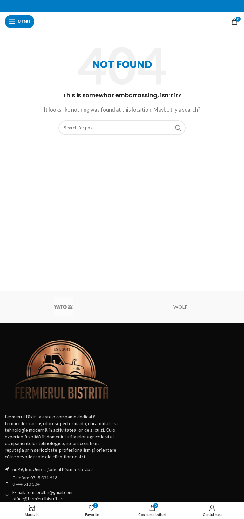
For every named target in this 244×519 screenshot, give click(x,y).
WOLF (180, 307)
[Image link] (62, 370)
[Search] (122, 127)
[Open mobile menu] (19, 21)
